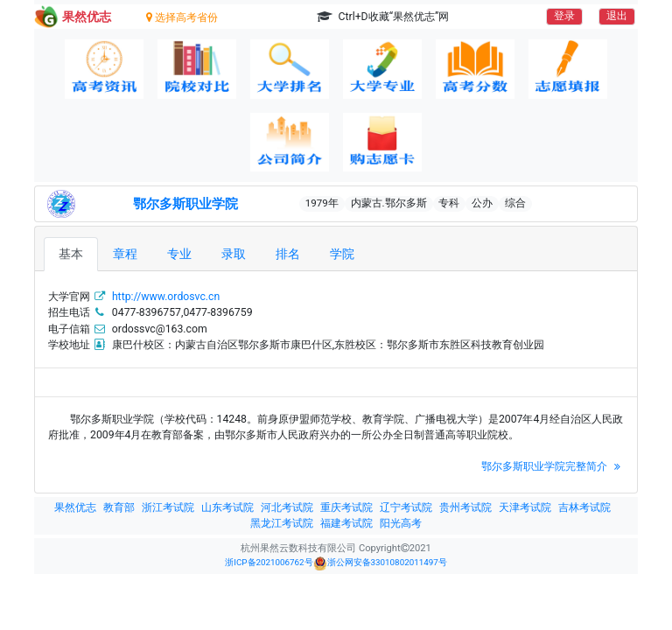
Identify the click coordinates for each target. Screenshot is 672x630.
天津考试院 (525, 507)
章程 (125, 254)
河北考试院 (287, 507)
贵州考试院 (465, 507)
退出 (616, 16)
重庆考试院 (346, 507)
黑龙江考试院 (281, 523)
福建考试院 (346, 523)
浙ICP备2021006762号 (268, 562)
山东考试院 (227, 507)
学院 (342, 254)
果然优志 (75, 507)
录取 (233, 254)
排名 (288, 254)
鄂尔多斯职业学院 (185, 204)
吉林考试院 (584, 507)
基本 (71, 254)
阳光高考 (401, 523)
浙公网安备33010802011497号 (380, 563)
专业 (179, 254)
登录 (564, 16)
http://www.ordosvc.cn (166, 296)
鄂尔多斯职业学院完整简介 (552, 466)
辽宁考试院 (406, 507)
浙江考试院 (168, 507)
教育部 (119, 507)
